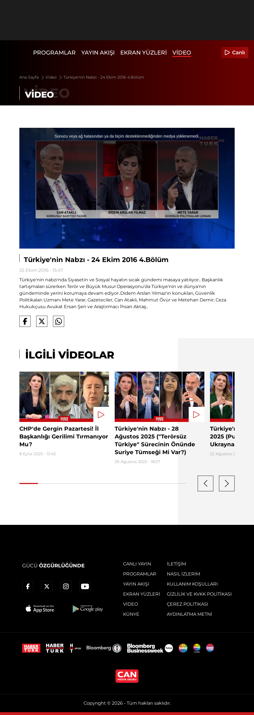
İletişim (176, 564)
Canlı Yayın (137, 564)
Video (181, 52)
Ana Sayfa (32, 77)
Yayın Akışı (98, 52)
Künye (131, 614)
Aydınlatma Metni (189, 614)
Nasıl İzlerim (183, 574)
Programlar (54, 52)
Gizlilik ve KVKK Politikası (199, 594)
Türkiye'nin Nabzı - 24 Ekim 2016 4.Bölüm (103, 77)
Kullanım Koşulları (192, 584)
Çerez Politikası (187, 604)
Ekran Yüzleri (143, 52)
